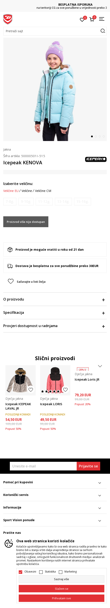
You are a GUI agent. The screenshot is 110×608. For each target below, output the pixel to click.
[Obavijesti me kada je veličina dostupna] (9, 201)
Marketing (70, 571)
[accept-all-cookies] (61, 598)
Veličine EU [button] (11, 191)
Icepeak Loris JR (87, 379)
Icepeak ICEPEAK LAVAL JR (18, 406)
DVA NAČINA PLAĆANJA (55, 4)
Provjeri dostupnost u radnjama (54, 325)
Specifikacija (54, 312)
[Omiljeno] (82, 19)
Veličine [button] (27, 191)
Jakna (7, 149)
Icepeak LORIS (51, 404)
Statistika (50, 571)
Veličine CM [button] (43, 191)
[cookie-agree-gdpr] (61, 588)
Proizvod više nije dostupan (26, 222)
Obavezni (30, 571)
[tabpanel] (55, 89)
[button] (55, 31)
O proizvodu (54, 299)
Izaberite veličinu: (18, 184)
